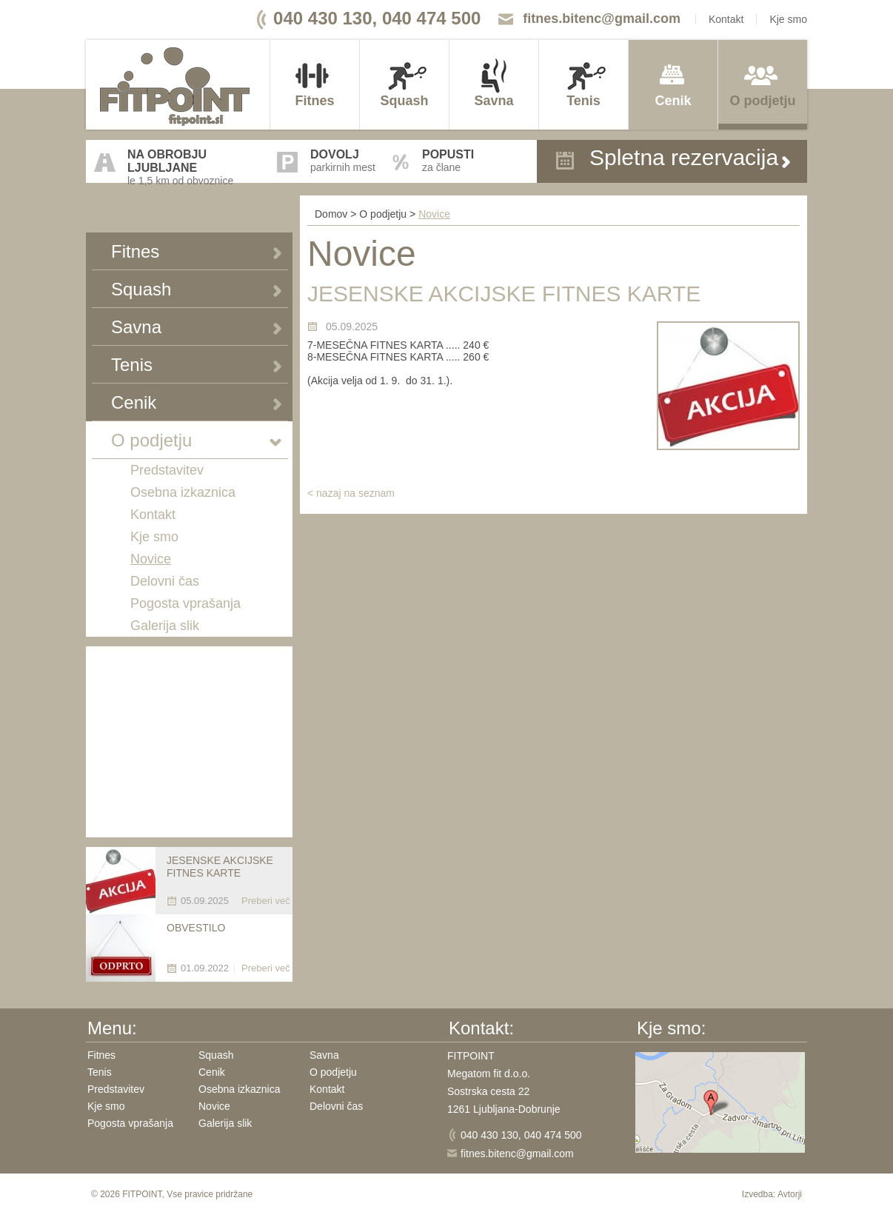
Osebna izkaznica (182, 492)
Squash (404, 100)
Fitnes (314, 100)
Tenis (583, 100)
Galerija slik (164, 625)
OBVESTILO (196, 928)
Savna (493, 100)
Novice (150, 559)
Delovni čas (164, 581)
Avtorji (789, 1194)
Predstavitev (167, 470)
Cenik (673, 100)
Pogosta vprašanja (185, 603)
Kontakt (726, 19)
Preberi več (265, 900)
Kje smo (788, 19)
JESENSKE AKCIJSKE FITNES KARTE (220, 866)
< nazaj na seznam (351, 493)
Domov (331, 214)
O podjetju (763, 100)
